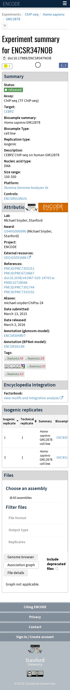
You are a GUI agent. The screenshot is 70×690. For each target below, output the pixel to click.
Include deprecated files (56, 564)
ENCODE (12, 4)
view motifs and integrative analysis (31, 398)
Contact (35, 627)
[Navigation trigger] (65, 4)
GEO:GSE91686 (15, 257)
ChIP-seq (32, 14)
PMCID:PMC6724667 (19, 273)
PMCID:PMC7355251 (19, 268)
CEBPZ (9, 111)
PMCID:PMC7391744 (19, 287)
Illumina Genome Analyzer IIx (26, 188)
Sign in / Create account (35, 637)
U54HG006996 (15, 231)
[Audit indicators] (7, 66)
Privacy (35, 617)
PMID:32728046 (15, 282)
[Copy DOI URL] (4, 58)
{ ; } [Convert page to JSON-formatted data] (63, 65)
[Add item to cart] (4, 25)
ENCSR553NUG (15, 198)
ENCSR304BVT (15, 335)
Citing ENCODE (35, 607)
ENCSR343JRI (14, 346)
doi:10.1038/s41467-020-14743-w (29, 278)
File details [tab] (15, 573)
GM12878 (13, 19)
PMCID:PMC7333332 (19, 292)
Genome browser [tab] (20, 557)
